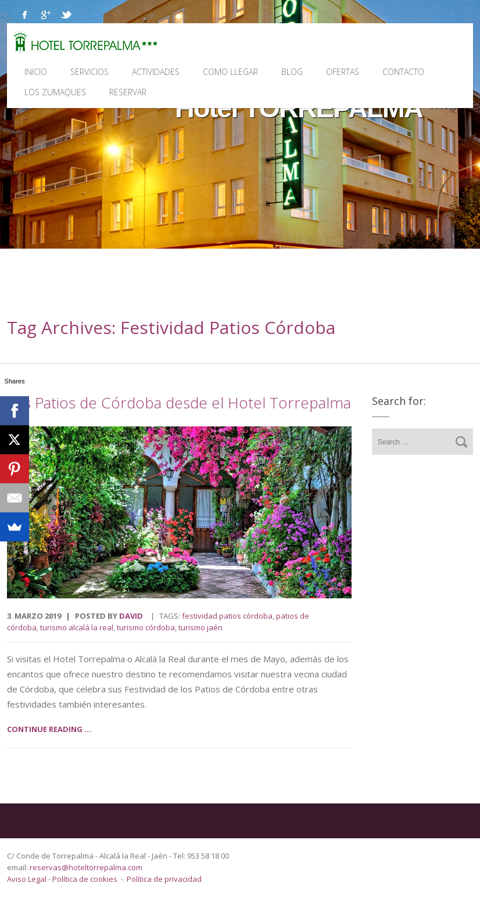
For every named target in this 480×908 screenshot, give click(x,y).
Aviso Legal (27, 879)
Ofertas (342, 71)
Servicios (89, 71)
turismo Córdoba (146, 627)
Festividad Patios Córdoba (227, 616)
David (131, 616)
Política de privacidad (164, 879)
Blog (292, 71)
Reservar (127, 92)
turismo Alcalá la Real (76, 627)
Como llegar (230, 71)
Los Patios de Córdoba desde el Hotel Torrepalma (179, 402)
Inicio (35, 71)
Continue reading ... (49, 729)
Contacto (403, 71)
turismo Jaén (200, 627)
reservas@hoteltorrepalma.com (87, 867)
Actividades (156, 71)
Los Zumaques (55, 92)
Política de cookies (84, 879)
